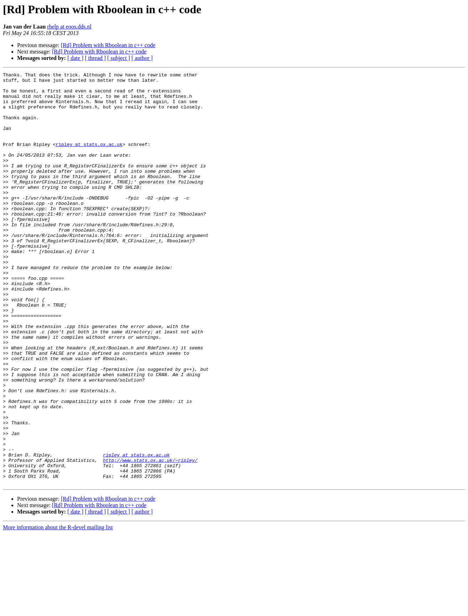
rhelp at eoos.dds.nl (69, 27)
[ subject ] (118, 58)
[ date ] (75, 58)
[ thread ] (95, 58)
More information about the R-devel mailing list (58, 610)
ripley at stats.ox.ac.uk (89, 159)
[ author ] (142, 58)
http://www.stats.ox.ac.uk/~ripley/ (150, 538)
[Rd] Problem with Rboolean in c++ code (108, 45)
